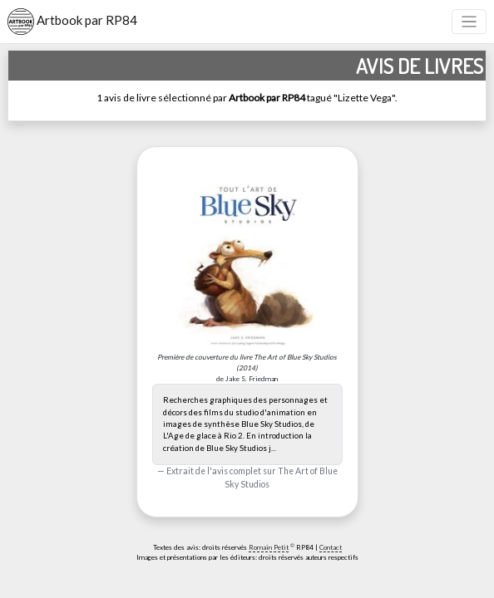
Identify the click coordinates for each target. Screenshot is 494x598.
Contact (330, 547)
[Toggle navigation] (469, 22)
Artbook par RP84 (72, 21)
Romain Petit (269, 547)
